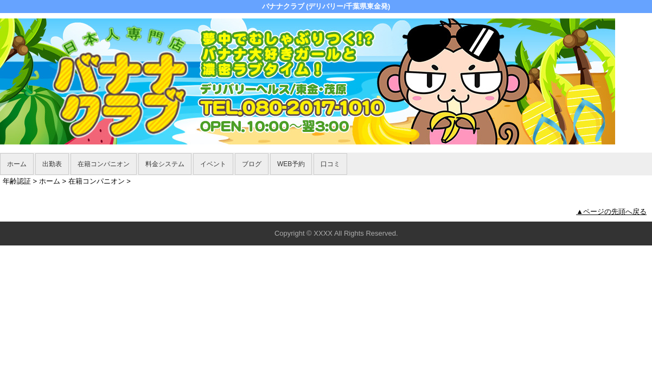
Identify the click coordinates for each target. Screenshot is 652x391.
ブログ (251, 164)
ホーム (17, 164)
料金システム (164, 164)
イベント (213, 164)
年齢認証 (17, 181)
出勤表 (52, 164)
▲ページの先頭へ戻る (611, 211)
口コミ (330, 164)
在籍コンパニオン (104, 164)
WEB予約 (291, 164)
